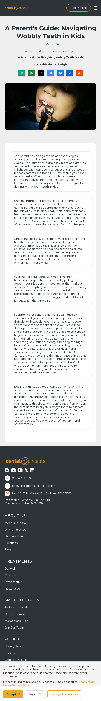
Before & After (14, 536)
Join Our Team (14, 627)
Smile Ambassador (17, 607)
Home (29, 51)
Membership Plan (16, 621)
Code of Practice (16, 660)
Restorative (12, 588)
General (10, 568)
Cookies (10, 653)
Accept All (13, 694)
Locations (11, 543)
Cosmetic (11, 575)
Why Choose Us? (16, 529)
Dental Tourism (15, 614)
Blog (41, 51)
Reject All (35, 694)
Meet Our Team (15, 523)
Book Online (78, 8)
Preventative (13, 582)
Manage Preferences (64, 694)
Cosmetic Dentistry (61, 51)
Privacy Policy (14, 646)
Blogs (8, 549)
